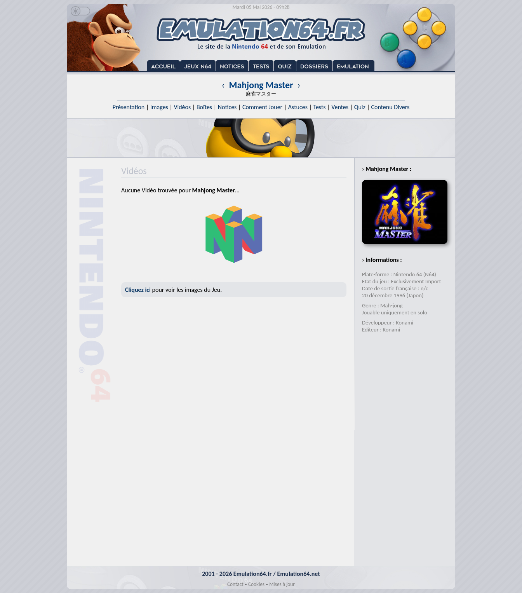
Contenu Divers (390, 107)
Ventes (339, 107)
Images (159, 107)
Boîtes (204, 107)
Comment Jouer (262, 107)
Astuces (298, 107)
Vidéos (182, 107)
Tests (319, 107)
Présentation (129, 107)
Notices (227, 107)
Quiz (359, 107)
